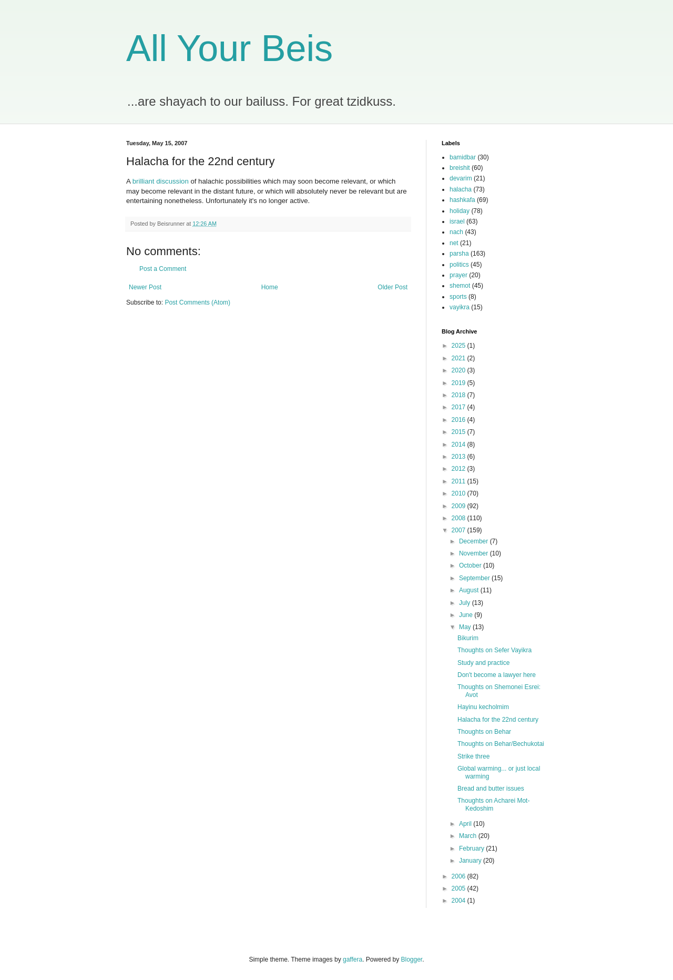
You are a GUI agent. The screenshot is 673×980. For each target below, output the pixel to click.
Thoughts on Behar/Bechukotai (500, 743)
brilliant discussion (160, 181)
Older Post (392, 287)
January (471, 860)
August (470, 590)
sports (458, 296)
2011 (459, 481)
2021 (459, 358)
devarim (461, 178)
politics (459, 264)
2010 (459, 493)
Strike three (473, 756)
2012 (459, 468)
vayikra (460, 307)
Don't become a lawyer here (496, 675)
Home (269, 287)
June (466, 615)
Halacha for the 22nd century (497, 719)
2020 (459, 370)
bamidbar (463, 157)
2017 (459, 407)
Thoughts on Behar (484, 731)
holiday (460, 211)
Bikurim (467, 638)
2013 (459, 456)
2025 (459, 345)
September (475, 578)
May (466, 627)
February (472, 848)
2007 (459, 530)
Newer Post (145, 287)
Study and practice (483, 662)
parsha (459, 253)
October (471, 565)
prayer (458, 275)
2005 (459, 888)
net (454, 243)
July (465, 603)
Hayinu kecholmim (483, 707)
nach (456, 232)
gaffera (352, 959)
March (468, 836)
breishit (460, 167)
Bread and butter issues (490, 788)
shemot (460, 285)
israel (457, 221)
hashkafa (462, 200)
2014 (459, 444)
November (474, 553)
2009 (459, 506)
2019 (459, 383)
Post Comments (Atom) (197, 302)
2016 (459, 419)
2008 (459, 518)
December (474, 541)
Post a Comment (162, 268)
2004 (459, 900)
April (466, 823)
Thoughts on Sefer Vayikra (494, 650)
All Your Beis (229, 48)
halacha (461, 189)
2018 (459, 395)
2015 (459, 432)
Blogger (412, 959)
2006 (459, 876)
